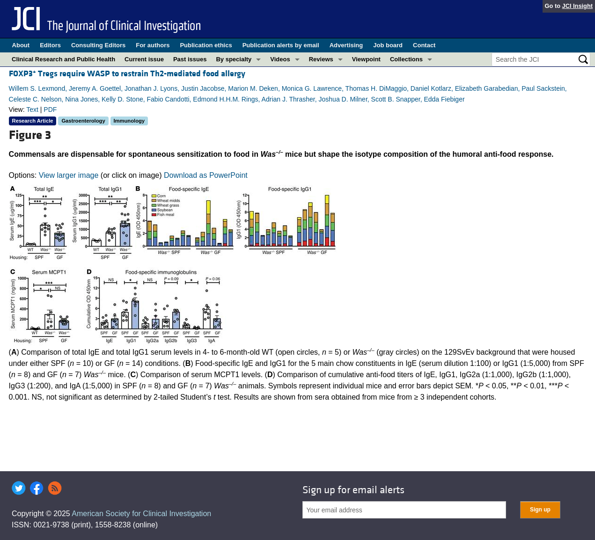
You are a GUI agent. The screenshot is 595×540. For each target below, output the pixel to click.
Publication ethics (206, 45)
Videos (280, 59)
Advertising (346, 45)
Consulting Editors (98, 45)
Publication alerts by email (280, 45)
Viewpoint (366, 59)
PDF (50, 109)
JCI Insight (577, 5)
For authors (152, 45)
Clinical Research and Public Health (63, 59)
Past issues (190, 59)
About (21, 45)
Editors (50, 45)
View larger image (69, 175)
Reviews (321, 59)
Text (32, 109)
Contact (424, 45)
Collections (406, 59)
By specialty (233, 59)
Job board (388, 45)
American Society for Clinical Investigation (141, 514)
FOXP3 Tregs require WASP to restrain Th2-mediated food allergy (127, 73)
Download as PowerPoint (206, 175)
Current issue (144, 59)
